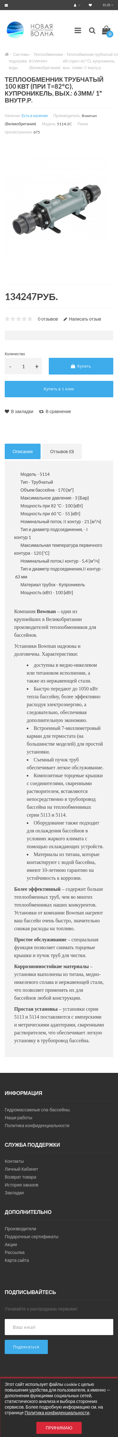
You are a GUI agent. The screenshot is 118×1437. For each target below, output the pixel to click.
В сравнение (55, 411)
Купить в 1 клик (59, 389)
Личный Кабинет (21, 1169)
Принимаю (59, 1427)
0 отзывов (48, 319)
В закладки (19, 411)
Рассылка (15, 1252)
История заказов (21, 1184)
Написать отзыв (82, 319)
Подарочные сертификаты (32, 1236)
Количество (15, 354)
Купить (81, 366)
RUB (108, 5)
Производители (20, 1228)
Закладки (14, 1192)
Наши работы (18, 1117)
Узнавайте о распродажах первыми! (41, 1308)
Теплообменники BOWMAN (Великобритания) (46, 61)
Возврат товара (20, 1177)
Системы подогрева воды (19, 61)
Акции (11, 1244)
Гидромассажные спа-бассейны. (37, 1109)
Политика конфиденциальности (37, 1125)
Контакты (14, 1161)
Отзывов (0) (62, 451)
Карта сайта (17, 1260)
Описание (23, 451)
